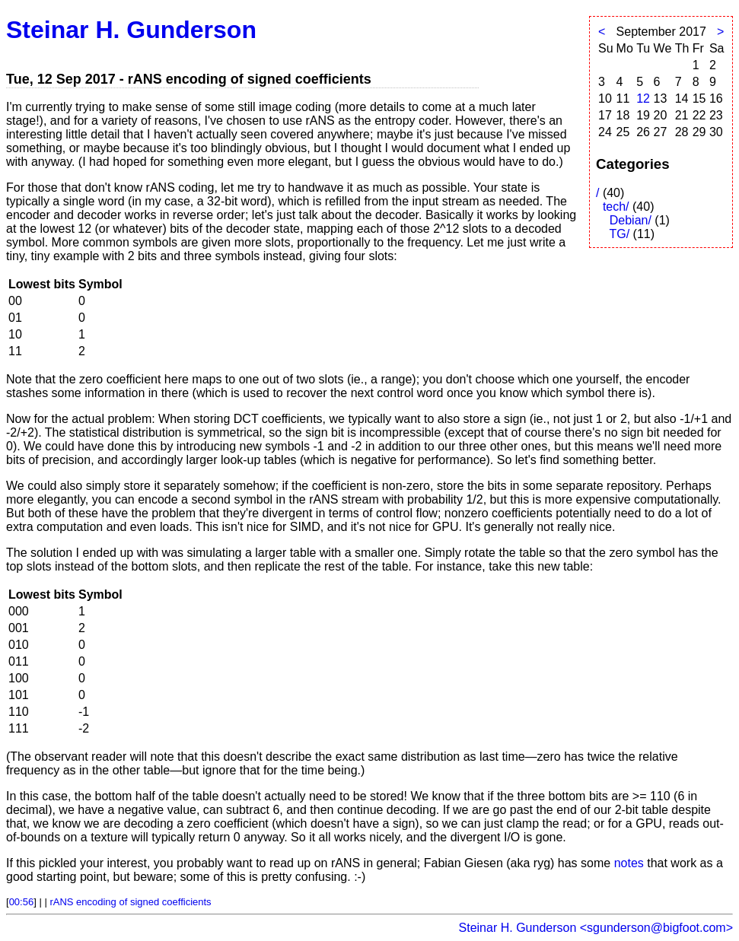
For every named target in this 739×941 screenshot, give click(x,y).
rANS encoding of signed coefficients (130, 902)
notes (629, 863)
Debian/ (630, 220)
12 (643, 98)
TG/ (619, 233)
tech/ (616, 206)
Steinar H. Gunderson (131, 29)
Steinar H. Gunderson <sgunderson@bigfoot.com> (596, 927)
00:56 (21, 902)
